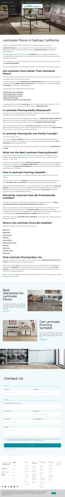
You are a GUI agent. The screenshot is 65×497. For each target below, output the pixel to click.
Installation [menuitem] (42, 483)
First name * (6, 389)
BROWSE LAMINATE (9, 367)
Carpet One (5, 13)
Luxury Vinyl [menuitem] (26, 468)
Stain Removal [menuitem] (42, 466)
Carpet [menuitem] (26, 473)
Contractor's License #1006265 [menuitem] (59, 464)
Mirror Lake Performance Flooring (31, 155)
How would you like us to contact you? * (13, 403)
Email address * (36, 411)
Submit (32, 445)
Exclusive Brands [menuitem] (42, 487)
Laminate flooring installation (12, 175)
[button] (44, 10)
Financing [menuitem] (27, 484)
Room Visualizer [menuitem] (34, 467)
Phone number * (7, 411)
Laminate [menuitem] (27, 476)
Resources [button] (13, 6)
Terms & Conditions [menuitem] (51, 476)
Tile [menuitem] (25, 478)
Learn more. (9, 494)
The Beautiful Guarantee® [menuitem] (42, 478)
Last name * (36, 389)
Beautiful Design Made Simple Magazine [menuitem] (34, 476)
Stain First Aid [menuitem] (42, 470)
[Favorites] (47, 10)
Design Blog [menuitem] (34, 482)
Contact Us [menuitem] (50, 472)
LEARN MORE (7, 311)
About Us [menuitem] (50, 465)
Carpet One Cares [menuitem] (50, 468)
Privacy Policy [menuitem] (50, 479)
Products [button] (4, 6)
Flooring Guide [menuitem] (42, 473)
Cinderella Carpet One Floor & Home (16, 54)
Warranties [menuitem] (42, 481)
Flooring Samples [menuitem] (34, 471)
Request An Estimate (57, 6)
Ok (53, 493)
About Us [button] (4, 9)
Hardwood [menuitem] (27, 471)
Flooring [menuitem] (27, 465)
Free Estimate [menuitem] (27, 481)
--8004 (11, 2)
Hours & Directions (48, 6)
